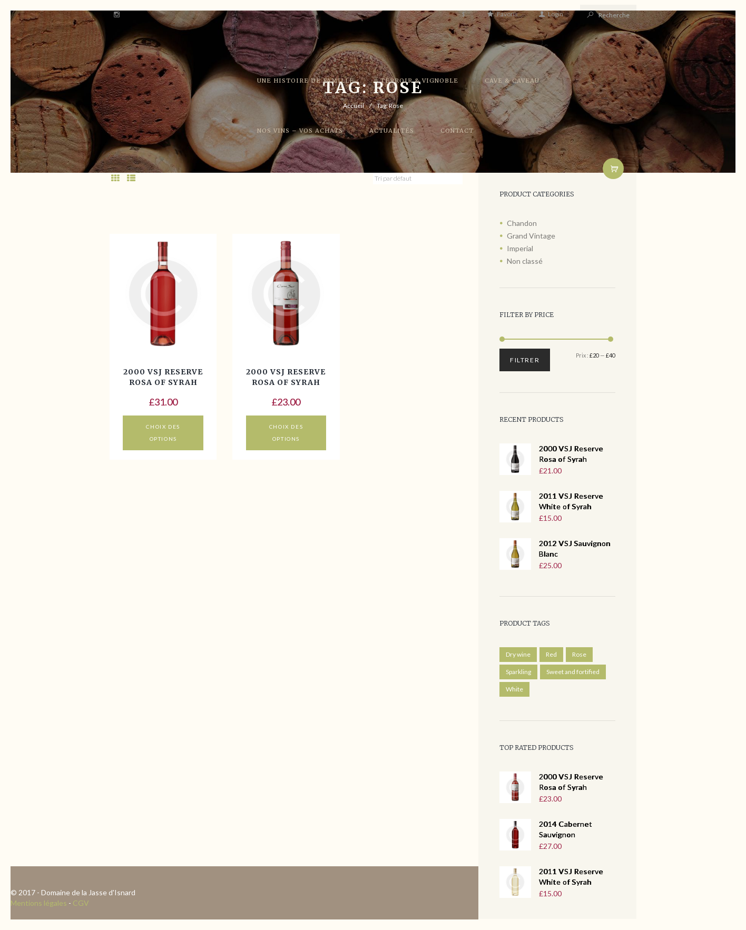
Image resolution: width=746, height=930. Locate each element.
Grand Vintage (531, 235)
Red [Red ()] (551, 654)
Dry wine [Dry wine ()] (518, 654)
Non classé (525, 260)
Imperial (520, 248)
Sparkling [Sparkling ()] (518, 672)
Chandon (522, 223)
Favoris (507, 14)
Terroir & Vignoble (419, 80)
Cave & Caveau (512, 80)
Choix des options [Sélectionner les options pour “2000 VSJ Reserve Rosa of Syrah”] (163, 432)
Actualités (391, 130)
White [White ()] (514, 689)
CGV (81, 902)
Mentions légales (39, 902)
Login (555, 14)
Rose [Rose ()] (579, 654)
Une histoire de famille (305, 80)
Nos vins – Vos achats (300, 130)
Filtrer (524, 360)
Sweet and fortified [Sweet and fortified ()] (573, 672)
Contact (457, 130)
